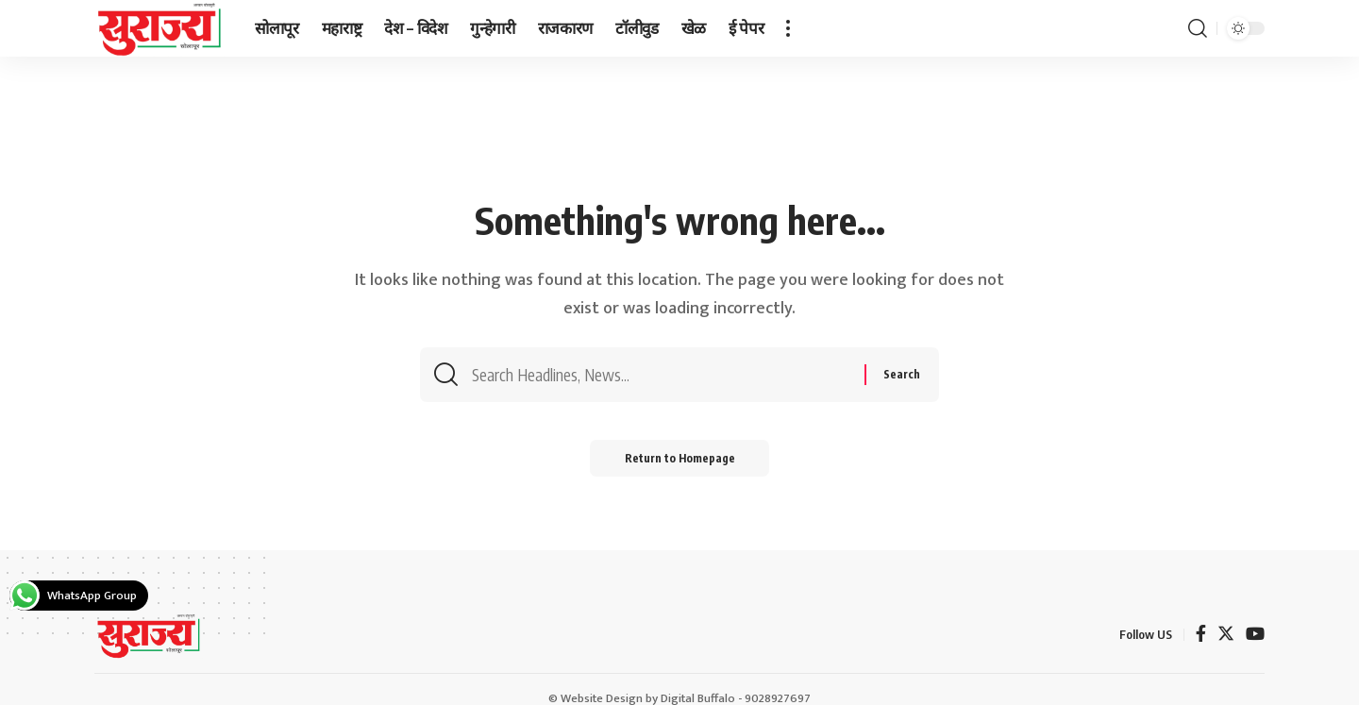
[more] (788, 28)
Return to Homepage (680, 460)
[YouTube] (1255, 635)
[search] (1197, 28)
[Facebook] (1201, 635)
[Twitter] (1225, 635)
